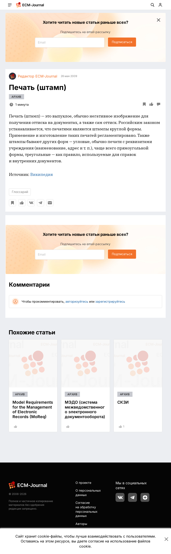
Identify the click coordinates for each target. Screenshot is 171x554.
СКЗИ (123, 402)
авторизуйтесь (76, 301)
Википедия (41, 174)
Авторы (81, 524)
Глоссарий (20, 192)
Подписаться (122, 42)
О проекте (83, 483)
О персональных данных (88, 492)
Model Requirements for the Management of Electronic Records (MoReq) (32, 409)
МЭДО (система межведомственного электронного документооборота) (85, 409)
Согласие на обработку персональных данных (86, 509)
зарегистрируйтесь (110, 301)
